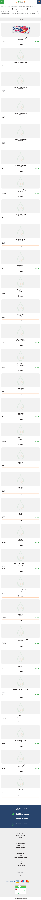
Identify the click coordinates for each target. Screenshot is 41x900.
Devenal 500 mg (20, 239)
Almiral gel (20, 615)
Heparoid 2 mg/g (20, 765)
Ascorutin (20, 665)
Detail (20, 44)
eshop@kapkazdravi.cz (20, 868)
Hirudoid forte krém (20, 165)
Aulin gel (20, 487)
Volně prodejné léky (14, 6)
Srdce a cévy (23, 6)
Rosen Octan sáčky (20, 741)
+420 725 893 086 (20, 865)
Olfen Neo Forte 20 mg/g (20, 38)
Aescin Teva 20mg (20, 190)
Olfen (20, 539)
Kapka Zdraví (6, 6)
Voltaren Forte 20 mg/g (20, 88)
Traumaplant (20, 389)
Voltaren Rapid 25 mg (20, 63)
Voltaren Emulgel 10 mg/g (20, 639)
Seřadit (20, 19)
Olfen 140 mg (20, 339)
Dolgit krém (20, 265)
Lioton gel (20, 438)
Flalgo (20, 716)
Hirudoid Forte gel (20, 590)
